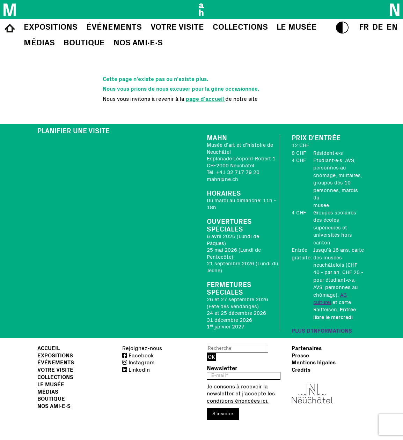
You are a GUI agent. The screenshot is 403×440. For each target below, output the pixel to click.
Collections (55, 377)
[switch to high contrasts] (342, 27)
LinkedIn (136, 370)
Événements (55, 362)
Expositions (55, 355)
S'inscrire (222, 413)
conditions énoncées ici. (238, 401)
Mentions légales (314, 362)
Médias (47, 392)
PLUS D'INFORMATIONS (322, 331)
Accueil (48, 348)
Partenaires (307, 348)
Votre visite (55, 370)
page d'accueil (205, 99)
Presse (300, 355)
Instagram (138, 362)
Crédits (301, 370)
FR (364, 27)
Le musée (50, 384)
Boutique (51, 399)
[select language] (364, 27)
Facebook (138, 355)
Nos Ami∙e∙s (54, 406)
